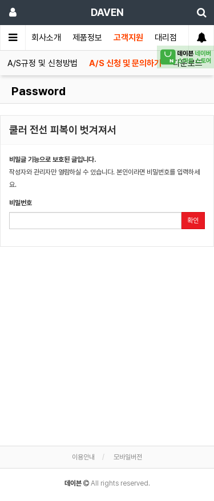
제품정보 (87, 37)
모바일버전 (128, 457)
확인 (193, 221)
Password (37, 91)
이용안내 (83, 457)
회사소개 (46, 37)
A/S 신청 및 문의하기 (125, 63)
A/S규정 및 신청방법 (42, 63)
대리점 (166, 37)
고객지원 (128, 37)
